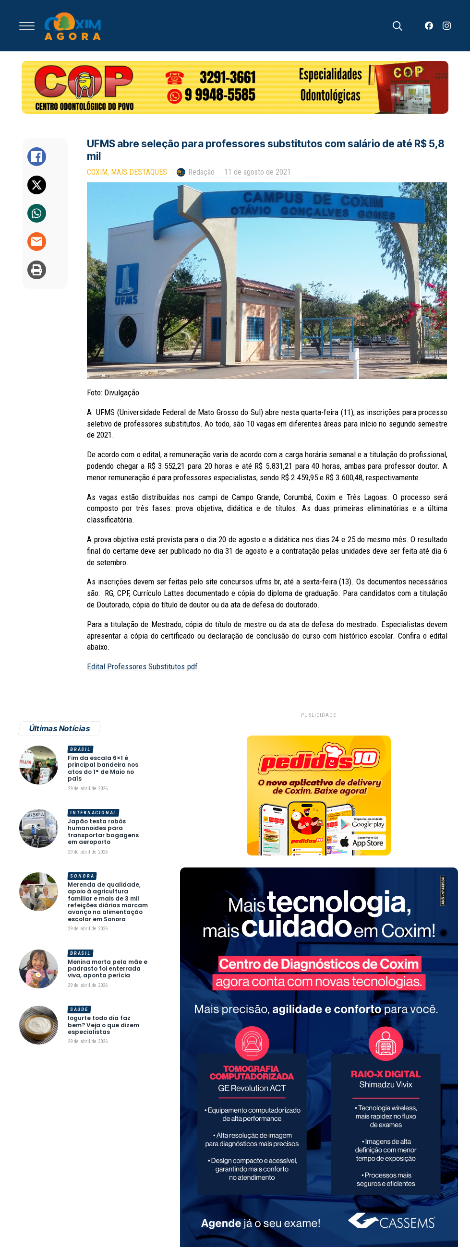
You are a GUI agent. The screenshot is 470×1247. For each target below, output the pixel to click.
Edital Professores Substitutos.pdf (143, 666)
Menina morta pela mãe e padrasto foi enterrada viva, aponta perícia (107, 969)
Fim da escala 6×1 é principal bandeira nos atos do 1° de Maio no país (103, 769)
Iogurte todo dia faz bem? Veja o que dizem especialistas (103, 1025)
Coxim (97, 172)
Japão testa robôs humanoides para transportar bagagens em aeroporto (103, 832)
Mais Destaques (139, 172)
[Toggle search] (397, 26)
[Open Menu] (27, 26)
